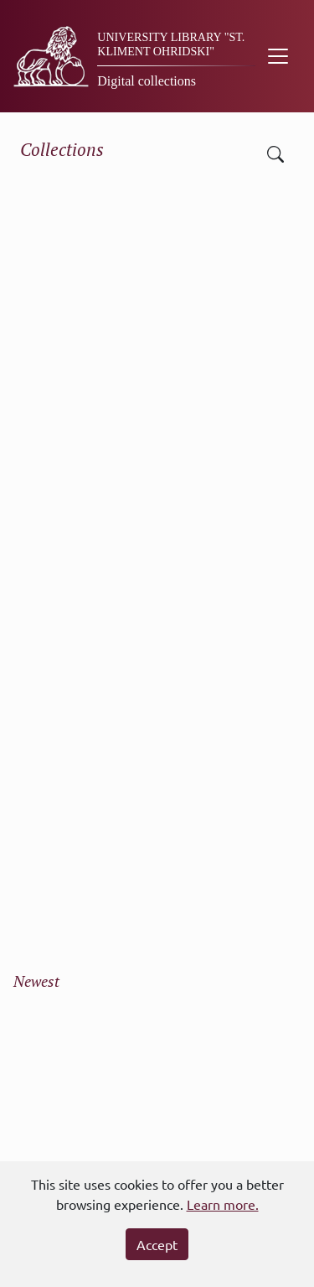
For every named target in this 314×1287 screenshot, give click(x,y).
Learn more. (223, 1204)
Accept (157, 1244)
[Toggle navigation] (278, 56)
